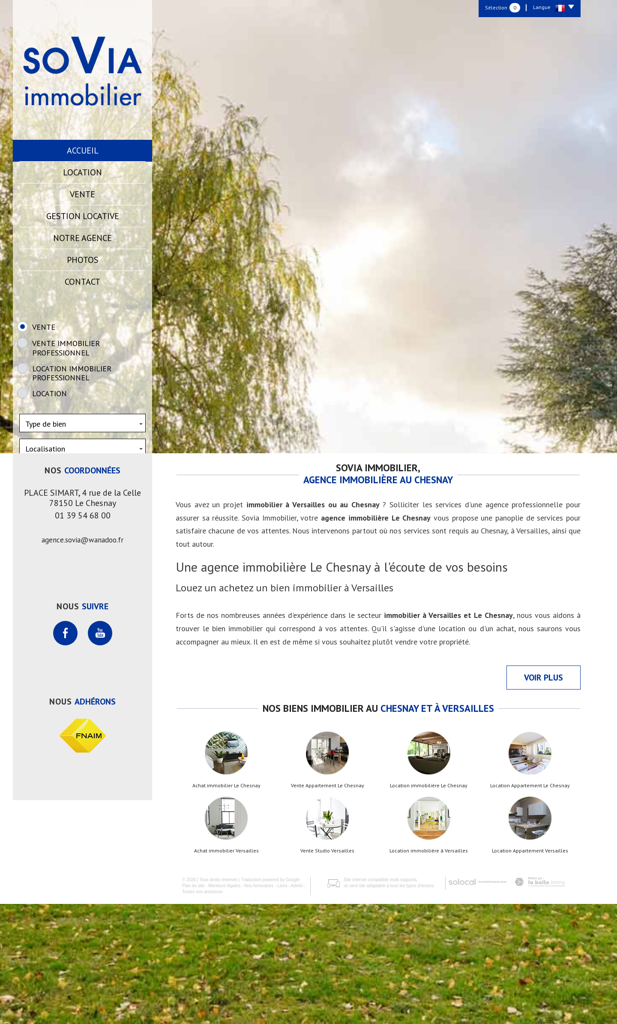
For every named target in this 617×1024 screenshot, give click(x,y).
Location (82, 172)
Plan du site (193, 1005)
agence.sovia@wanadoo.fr (82, 660)
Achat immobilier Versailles (226, 970)
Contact (82, 281)
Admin (297, 1005)
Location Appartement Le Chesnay (530, 905)
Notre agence (82, 238)
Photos (83, 259)
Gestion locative (82, 216)
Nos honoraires (258, 1005)
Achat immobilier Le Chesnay (226, 905)
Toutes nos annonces (202, 1011)
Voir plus (543, 797)
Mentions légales (224, 1005)
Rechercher (82, 523)
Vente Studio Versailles (327, 970)
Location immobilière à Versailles (428, 970)
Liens (282, 1005)
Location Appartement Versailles (530, 970)
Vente (82, 194)
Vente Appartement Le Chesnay (327, 905)
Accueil (83, 150)
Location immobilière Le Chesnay (428, 905)
